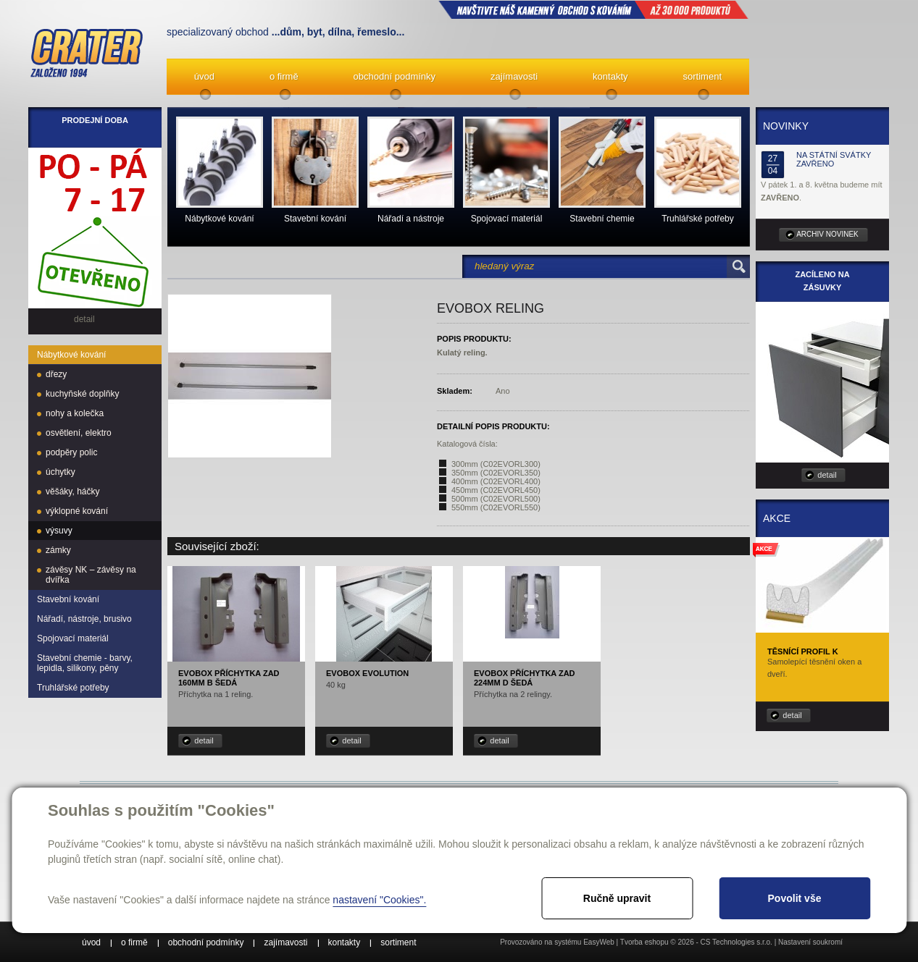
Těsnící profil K (802, 651)
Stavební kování (68, 599)
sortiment (702, 76)
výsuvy (59, 531)
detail (203, 740)
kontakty (610, 76)
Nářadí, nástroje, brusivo (84, 619)
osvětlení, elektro (79, 433)
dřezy (56, 374)
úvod (204, 76)
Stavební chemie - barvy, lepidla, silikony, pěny (85, 663)
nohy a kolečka (75, 413)
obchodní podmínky (394, 76)
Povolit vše (795, 898)
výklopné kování (77, 511)
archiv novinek (827, 234)
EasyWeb (598, 942)
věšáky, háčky (72, 491)
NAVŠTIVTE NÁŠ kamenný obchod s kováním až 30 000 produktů (593, 9)
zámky (58, 550)
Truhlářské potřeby (73, 688)
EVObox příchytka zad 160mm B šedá (229, 678)
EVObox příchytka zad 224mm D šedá (524, 678)
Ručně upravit (617, 898)
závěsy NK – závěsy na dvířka (91, 575)
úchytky (60, 472)
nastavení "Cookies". (379, 900)
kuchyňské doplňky (82, 394)
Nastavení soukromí (810, 942)
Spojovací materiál (73, 638)
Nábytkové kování (71, 355)
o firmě (284, 76)
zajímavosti (514, 76)
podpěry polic (71, 452)
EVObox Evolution (367, 673)
